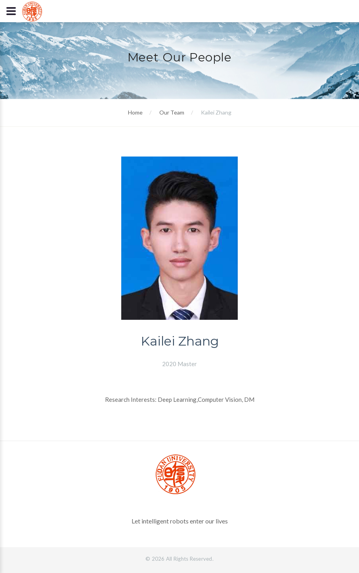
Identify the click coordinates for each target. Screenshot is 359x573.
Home (135, 112)
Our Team (171, 112)
